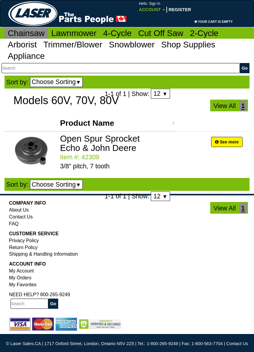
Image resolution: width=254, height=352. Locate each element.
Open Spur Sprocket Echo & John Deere (100, 143)
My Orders (20, 277)
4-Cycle (117, 33)
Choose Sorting (56, 82)
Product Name (87, 123)
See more (227, 142)
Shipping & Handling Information (43, 254)
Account (152, 7)
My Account (21, 270)
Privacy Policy (24, 240)
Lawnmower (74, 33)
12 (160, 93)
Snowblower (132, 44)
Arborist (22, 44)
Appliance (26, 56)
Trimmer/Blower (72, 44)
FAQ (14, 223)
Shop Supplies (188, 44)
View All (225, 106)
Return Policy (23, 247)
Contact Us (21, 216)
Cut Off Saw (160, 33)
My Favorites (23, 284)
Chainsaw (26, 33)
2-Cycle (204, 33)
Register (180, 9)
